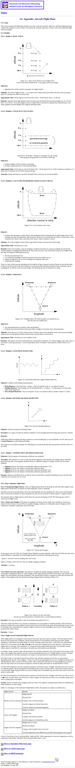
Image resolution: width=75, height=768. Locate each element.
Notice (4, 12)
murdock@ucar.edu (50, 762)
